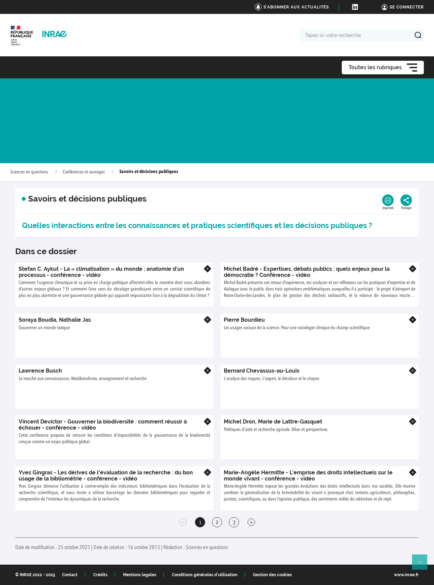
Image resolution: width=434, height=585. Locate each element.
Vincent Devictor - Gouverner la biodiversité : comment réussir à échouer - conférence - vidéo (103, 424)
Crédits (100, 574)
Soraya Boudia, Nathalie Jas (55, 320)
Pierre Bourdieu (244, 320)
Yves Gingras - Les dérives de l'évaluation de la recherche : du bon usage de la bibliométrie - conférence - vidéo (106, 475)
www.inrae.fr (406, 574)
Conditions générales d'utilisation (204, 574)
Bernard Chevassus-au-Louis (261, 370)
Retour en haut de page (422, 565)
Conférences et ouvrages (84, 172)
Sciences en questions (29, 172)
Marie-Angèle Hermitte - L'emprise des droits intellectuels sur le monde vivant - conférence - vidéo (308, 475)
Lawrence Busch (40, 370)
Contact (70, 574)
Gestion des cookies (272, 574)
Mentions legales (139, 574)
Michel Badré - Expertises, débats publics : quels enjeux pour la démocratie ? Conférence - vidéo (307, 272)
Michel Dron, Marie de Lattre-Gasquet (273, 421)
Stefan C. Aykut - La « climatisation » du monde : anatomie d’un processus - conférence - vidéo (101, 272)
